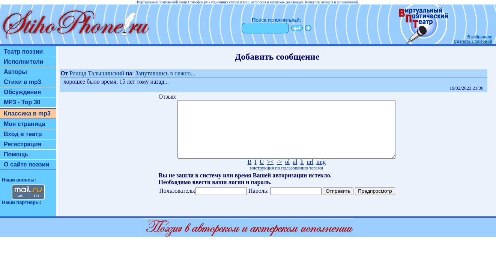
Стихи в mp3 (22, 82)
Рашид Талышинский (96, 73)
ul (295, 173)
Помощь (16, 154)
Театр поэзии (23, 51)
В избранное (479, 36)
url (310, 173)
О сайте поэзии (26, 164)
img (321, 173)
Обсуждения (22, 92)
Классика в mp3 (27, 113)
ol (287, 173)
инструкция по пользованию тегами (286, 179)
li (302, 173)
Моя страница (24, 124)
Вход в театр (23, 134)
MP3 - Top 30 (22, 102)
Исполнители (24, 61)
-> (279, 173)
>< (270, 173)
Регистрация (22, 144)
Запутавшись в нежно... (165, 73)
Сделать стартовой (473, 41)
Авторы (15, 72)
